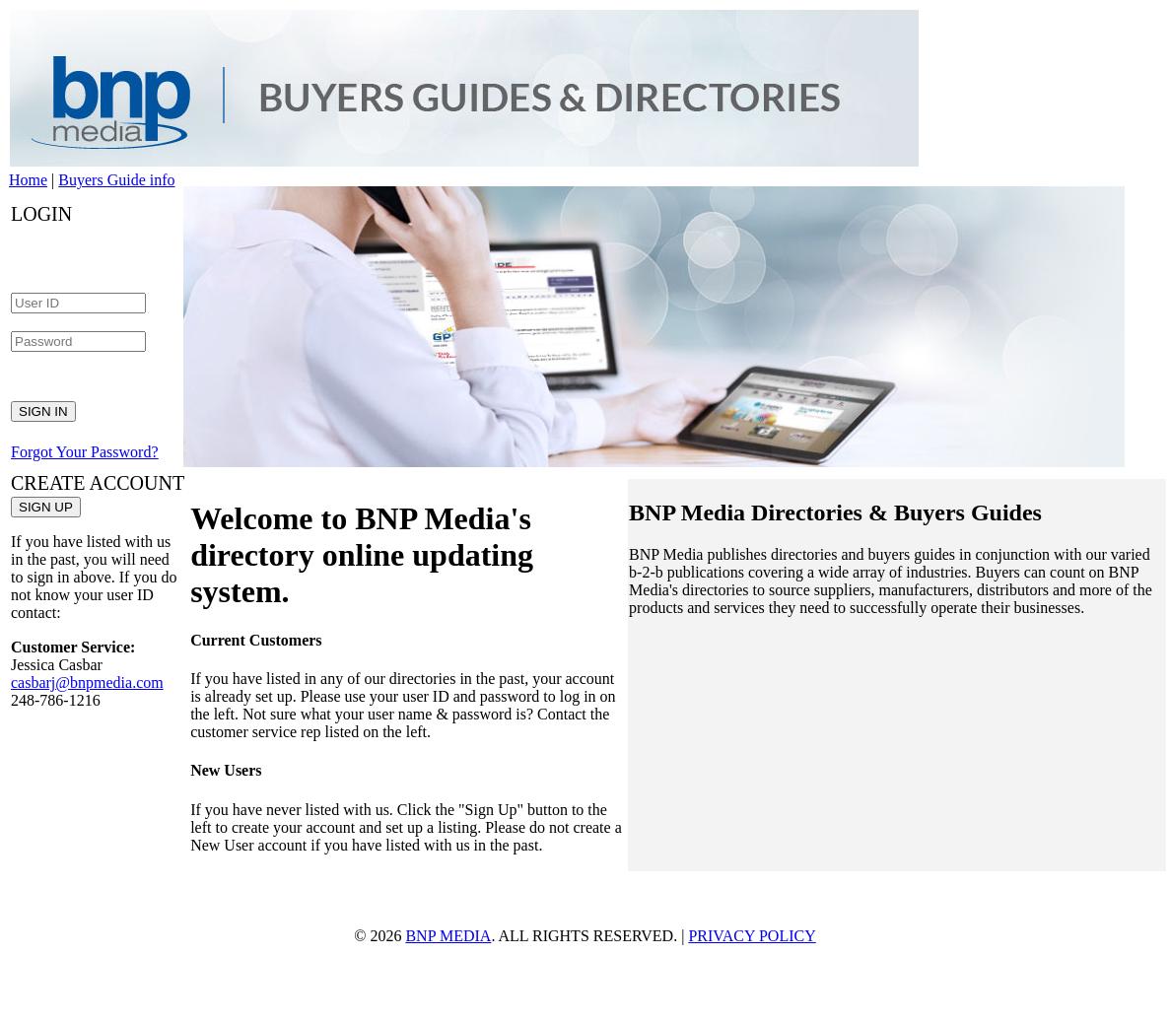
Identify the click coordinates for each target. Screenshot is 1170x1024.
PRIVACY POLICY (751, 935)
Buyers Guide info (116, 179)
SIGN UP (46, 507)
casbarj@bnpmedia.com (87, 682)
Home (28, 179)
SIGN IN (43, 411)
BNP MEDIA (448, 935)
